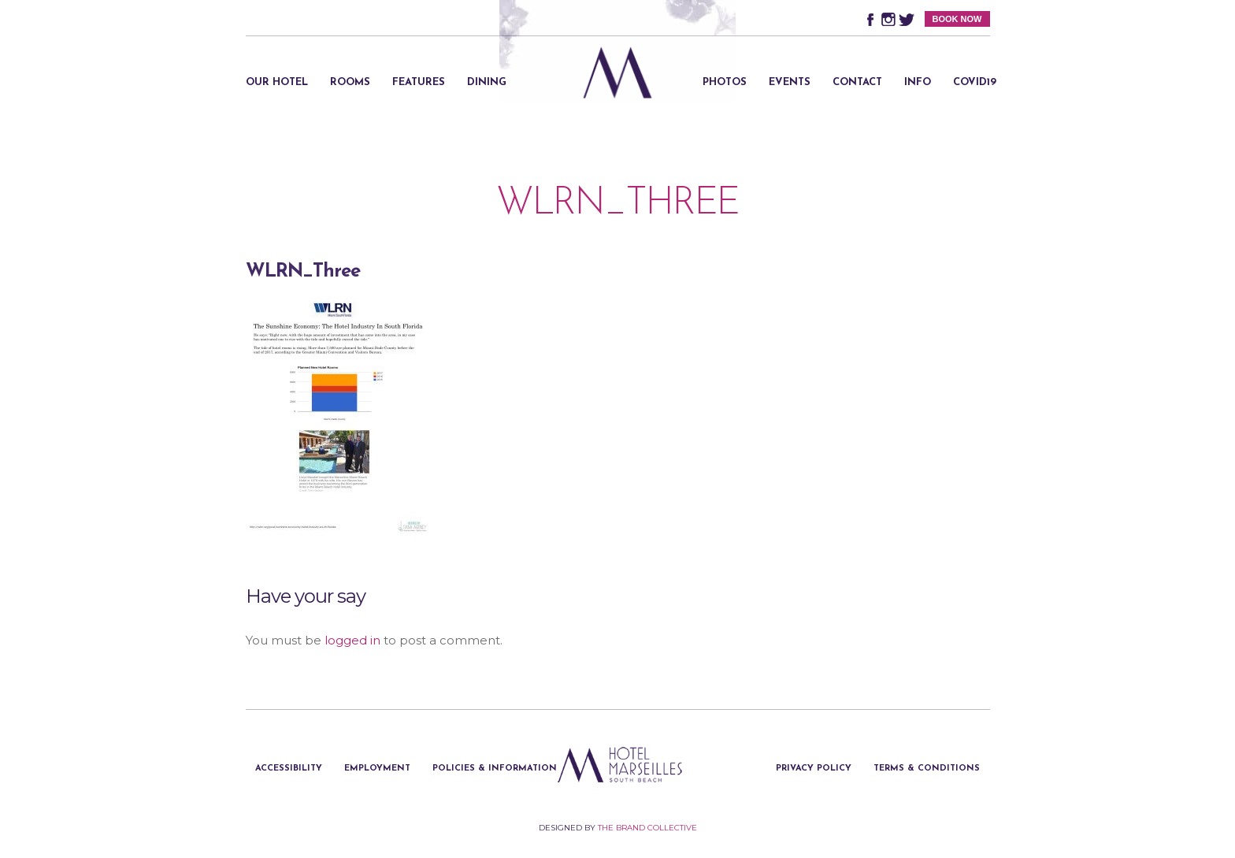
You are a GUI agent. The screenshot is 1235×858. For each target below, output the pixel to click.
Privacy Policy (813, 768)
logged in (352, 640)
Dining (486, 82)
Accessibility (288, 768)
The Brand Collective (647, 828)
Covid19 (974, 82)
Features (418, 82)
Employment (377, 768)
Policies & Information (494, 768)
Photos (725, 82)
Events (789, 82)
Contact (857, 82)
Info (917, 82)
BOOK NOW (957, 19)
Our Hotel (277, 82)
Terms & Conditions (926, 768)
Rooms (350, 82)
